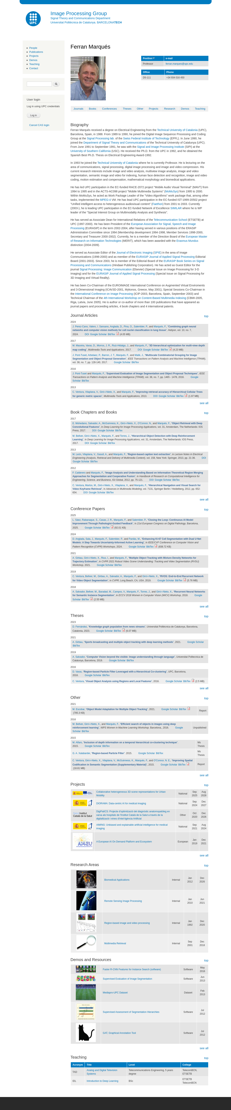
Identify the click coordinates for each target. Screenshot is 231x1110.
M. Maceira (78, 345)
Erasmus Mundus (187, 240)
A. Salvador (79, 591)
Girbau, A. (103, 576)
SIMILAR (176, 208)
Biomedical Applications (116, 879)
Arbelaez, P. (94, 355)
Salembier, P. (141, 326)
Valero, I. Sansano (99, 326)
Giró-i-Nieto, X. (107, 392)
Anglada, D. (116, 326)
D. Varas (77, 671)
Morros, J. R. (104, 345)
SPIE (157, 252)
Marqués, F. (160, 326)
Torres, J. (125, 436)
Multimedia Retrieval (115, 943)
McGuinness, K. (110, 423)
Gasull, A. (102, 454)
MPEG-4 (105, 199)
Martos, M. (91, 485)
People (33, 47)
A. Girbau (78, 557)
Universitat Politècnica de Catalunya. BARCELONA (86, 22)
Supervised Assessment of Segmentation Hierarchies (131, 1012)
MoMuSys (171, 191)
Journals (78, 108)
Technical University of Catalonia (177, 130)
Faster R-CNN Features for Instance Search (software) (132, 969)
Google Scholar (98, 334)
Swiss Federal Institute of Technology (146, 138)
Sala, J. (90, 539)
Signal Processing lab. (101, 138)
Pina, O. (128, 326)
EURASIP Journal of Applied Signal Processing (165, 256)
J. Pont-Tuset (80, 355)
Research (169, 108)
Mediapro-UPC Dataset (115, 992)
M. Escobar (79, 709)
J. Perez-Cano (80, 326)
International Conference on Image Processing (104, 293)
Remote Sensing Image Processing (123, 901)
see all (204, 403)
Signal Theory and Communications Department (80, 18)
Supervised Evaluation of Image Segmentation (127, 978)
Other (140, 108)
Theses (127, 108)
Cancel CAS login (39, 125)
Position (149, 58)
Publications (36, 51)
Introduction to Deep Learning (102, 1081)
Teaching (34, 64)
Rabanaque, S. (90, 520)
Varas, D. (90, 345)
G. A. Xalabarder (81, 753)
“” (152, 373)
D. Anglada (78, 539)
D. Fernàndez (80, 626)
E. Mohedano (80, 423)
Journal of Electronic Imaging (134, 252)
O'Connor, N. (144, 423)
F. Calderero (79, 472)
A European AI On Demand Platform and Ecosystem (124, 841)
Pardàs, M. (134, 539)
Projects (33, 55)
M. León (77, 454)
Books (92, 108)
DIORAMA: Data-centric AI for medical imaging (121, 803)
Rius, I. (105, 557)
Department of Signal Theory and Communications (114, 142)
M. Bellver (78, 436)
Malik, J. (139, 355)
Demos (33, 60)
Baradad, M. (105, 591)
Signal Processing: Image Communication (106, 269)
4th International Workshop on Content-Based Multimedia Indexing (145, 298)
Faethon (157, 204)
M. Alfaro (77, 742)
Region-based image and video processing (127, 923)
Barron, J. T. (108, 355)
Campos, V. (119, 591)
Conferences (109, 108)
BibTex (111, 334)
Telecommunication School (170, 219)
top (206, 316)
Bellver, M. (90, 576)
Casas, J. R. (105, 520)
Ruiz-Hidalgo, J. (120, 345)
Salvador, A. (94, 423)
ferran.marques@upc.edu (179, 63)
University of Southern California (91, 151)
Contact (33, 68)
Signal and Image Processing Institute (160, 146)
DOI (87, 334)
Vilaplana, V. (91, 392)
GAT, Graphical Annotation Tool (119, 1033)
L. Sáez (77, 520)
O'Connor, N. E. (162, 760)
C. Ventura (78, 392)
